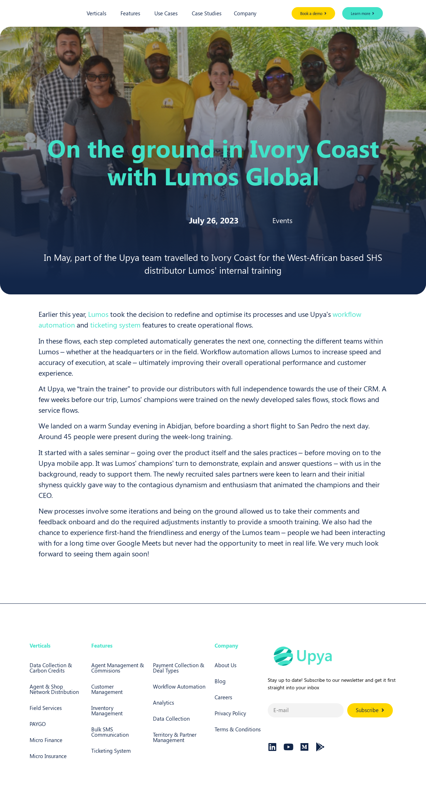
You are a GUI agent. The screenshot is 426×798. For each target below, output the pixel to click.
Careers (223, 697)
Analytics (163, 702)
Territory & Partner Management (174, 737)
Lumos (98, 314)
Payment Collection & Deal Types (178, 667)
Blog (220, 681)
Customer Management (107, 689)
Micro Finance (46, 739)
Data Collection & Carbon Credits (51, 667)
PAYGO (38, 723)
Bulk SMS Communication (110, 732)
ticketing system (115, 324)
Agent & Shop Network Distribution (54, 689)
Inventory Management (107, 710)
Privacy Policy (230, 713)
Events (282, 220)
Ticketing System (111, 750)
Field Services (46, 707)
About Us (225, 665)
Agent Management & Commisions (117, 667)
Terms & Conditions (238, 729)
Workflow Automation (179, 686)
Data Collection (171, 718)
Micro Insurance (48, 756)
